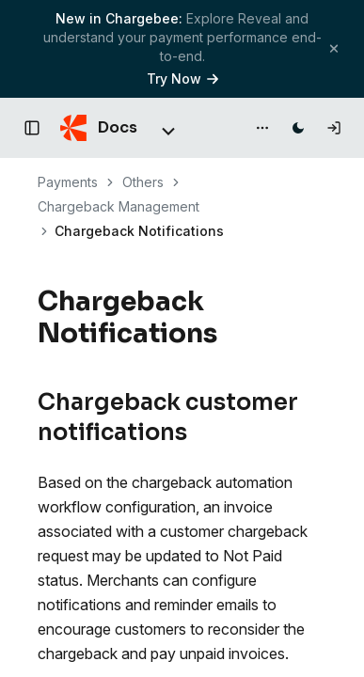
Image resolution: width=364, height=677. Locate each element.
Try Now (182, 79)
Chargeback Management (118, 206)
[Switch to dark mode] (298, 128)
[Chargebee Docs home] (98, 128)
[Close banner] (334, 48)
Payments (68, 182)
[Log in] (334, 128)
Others (143, 182)
